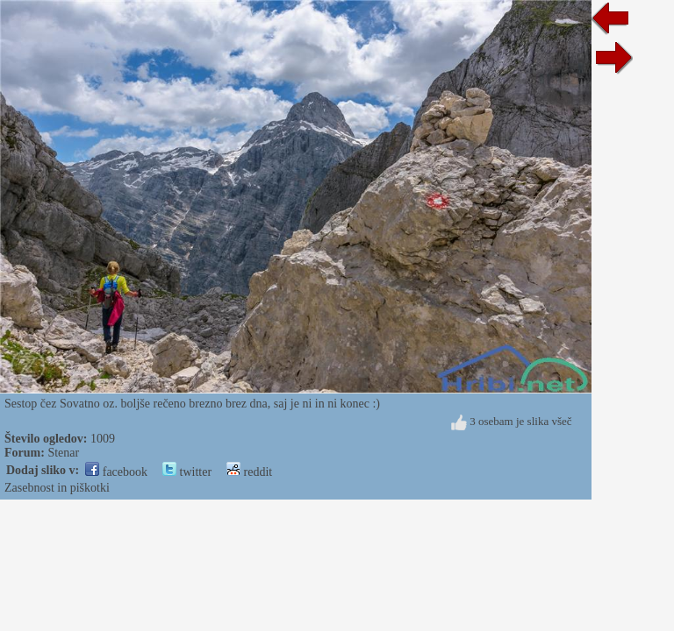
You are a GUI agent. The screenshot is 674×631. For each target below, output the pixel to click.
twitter (187, 472)
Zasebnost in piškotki (57, 487)
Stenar (63, 452)
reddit (249, 472)
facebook (116, 472)
